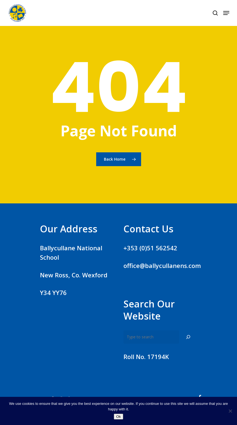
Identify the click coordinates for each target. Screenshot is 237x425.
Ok (118, 417)
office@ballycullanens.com (162, 265)
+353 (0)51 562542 (150, 248)
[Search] (188, 337)
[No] (230, 411)
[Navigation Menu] (226, 13)
